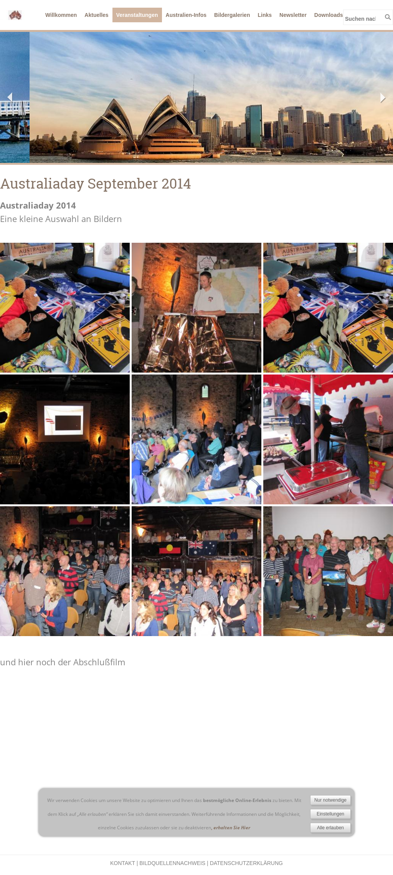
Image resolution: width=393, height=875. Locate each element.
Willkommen (61, 15)
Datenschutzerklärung (246, 863)
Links (265, 15)
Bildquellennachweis (172, 863)
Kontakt (122, 863)
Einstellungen (330, 814)
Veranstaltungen (137, 15)
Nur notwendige (330, 800)
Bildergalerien (232, 15)
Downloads (328, 15)
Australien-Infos (186, 15)
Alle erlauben (330, 827)
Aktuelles (96, 15)
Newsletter (293, 15)
